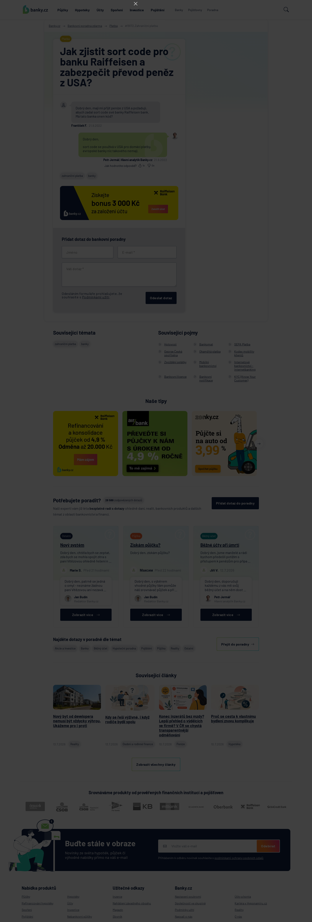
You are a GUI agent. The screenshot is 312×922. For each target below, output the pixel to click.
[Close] (135, 3)
